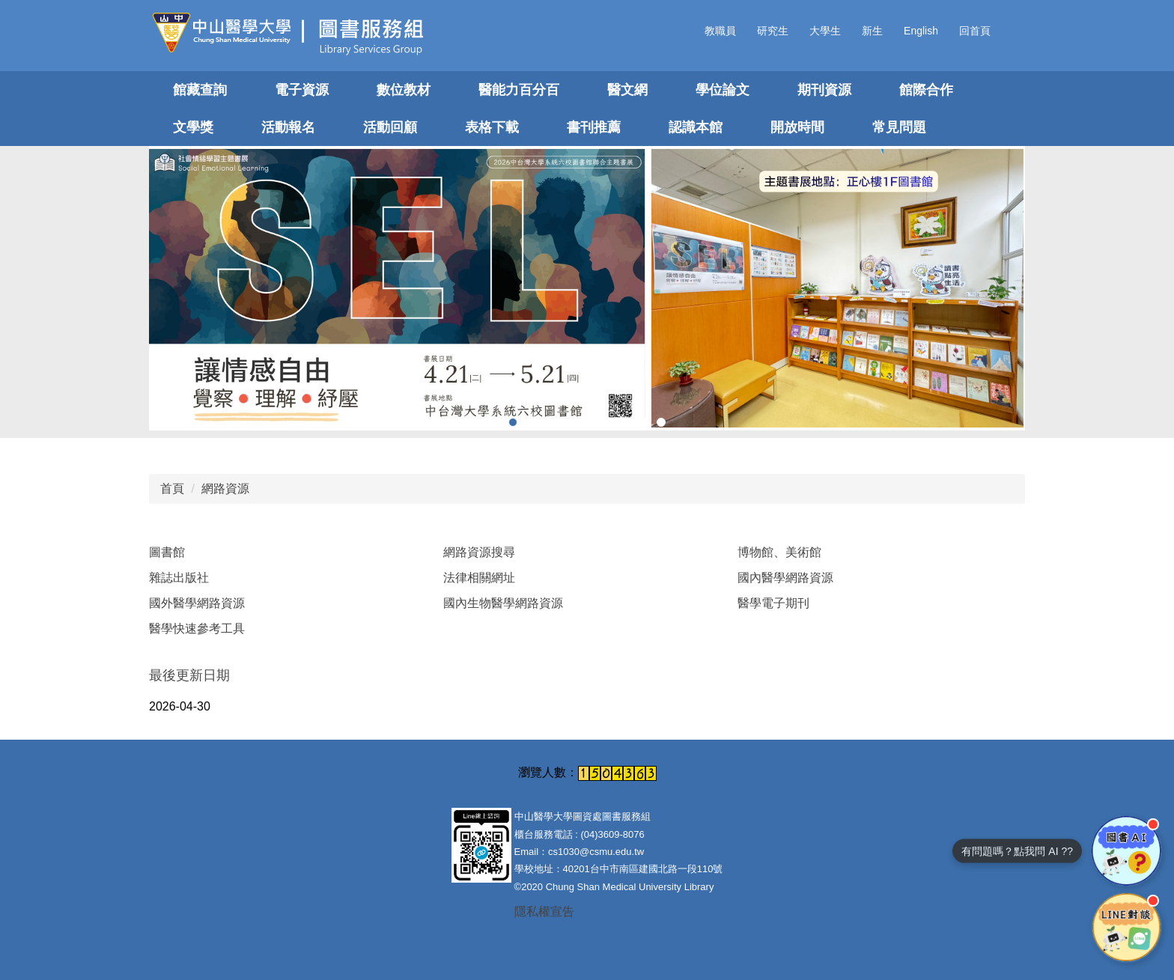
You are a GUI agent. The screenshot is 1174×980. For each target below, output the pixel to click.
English (921, 31)
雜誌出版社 (179, 577)
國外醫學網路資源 (197, 603)
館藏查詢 (200, 89)
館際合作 (926, 89)
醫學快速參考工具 (197, 628)
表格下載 (492, 127)
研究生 (772, 31)
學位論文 (722, 89)
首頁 (172, 488)
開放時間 (797, 127)
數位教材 (404, 89)
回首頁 (975, 31)
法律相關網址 (479, 577)
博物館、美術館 (779, 552)
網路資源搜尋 (479, 552)
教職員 (720, 31)
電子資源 (302, 89)
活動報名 (288, 127)
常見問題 (899, 127)
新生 (872, 31)
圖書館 (167, 552)
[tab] (513, 422)
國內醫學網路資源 (785, 577)
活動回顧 (390, 127)
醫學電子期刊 (773, 603)
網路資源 (225, 488)
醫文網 (627, 89)
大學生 (825, 31)
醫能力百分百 (518, 89)
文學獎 (193, 127)
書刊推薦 (594, 127)
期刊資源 (824, 89)
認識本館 (696, 127)
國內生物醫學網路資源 (503, 603)
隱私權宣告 (544, 911)
